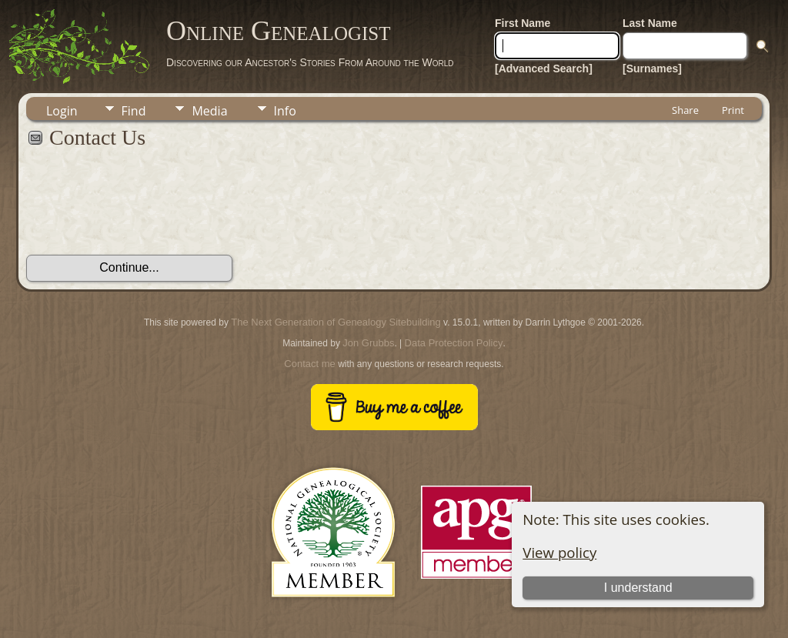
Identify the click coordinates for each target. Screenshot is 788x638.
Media (209, 110)
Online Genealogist (278, 30)
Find (134, 110)
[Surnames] (652, 68)
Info (285, 110)
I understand (638, 587)
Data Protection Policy (454, 343)
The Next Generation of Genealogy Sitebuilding (335, 322)
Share (685, 110)
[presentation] (143, 210)
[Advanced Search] (544, 68)
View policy (559, 552)
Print (733, 110)
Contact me (309, 363)
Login (62, 110)
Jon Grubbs (368, 343)
